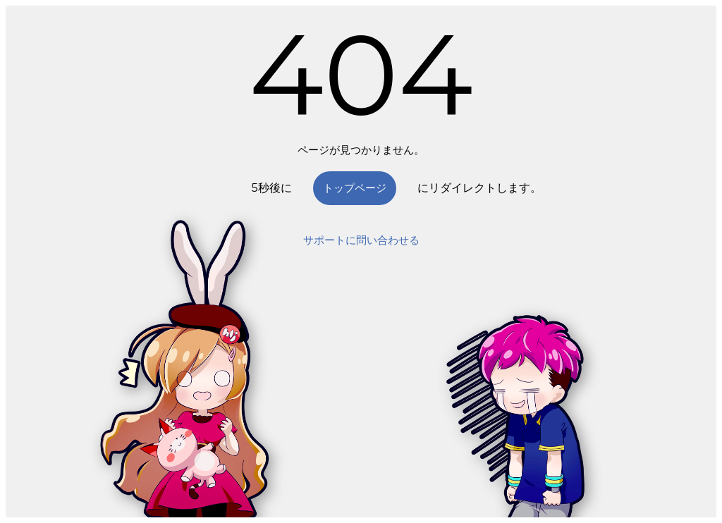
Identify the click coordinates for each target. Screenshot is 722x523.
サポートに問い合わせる (361, 240)
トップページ (354, 188)
